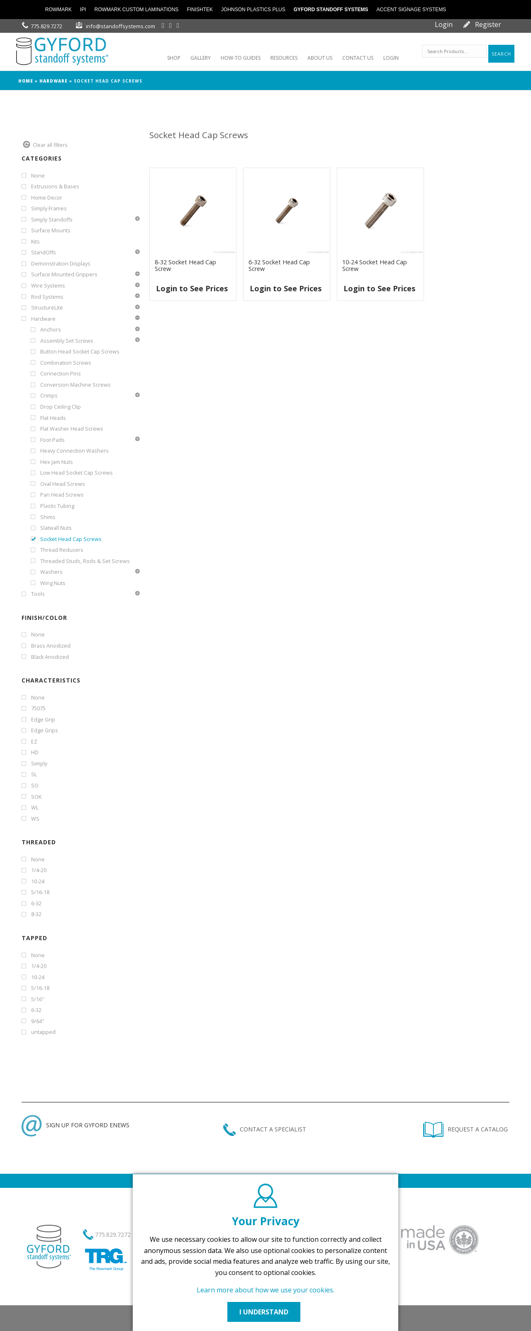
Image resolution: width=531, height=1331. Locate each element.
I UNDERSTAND (265, 1311)
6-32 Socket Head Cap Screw (279, 265)
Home (25, 81)
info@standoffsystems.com (120, 26)
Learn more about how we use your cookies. (265, 1289)
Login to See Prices (192, 288)
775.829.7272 (46, 26)
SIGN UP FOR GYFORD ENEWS (75, 1125)
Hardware (53, 81)
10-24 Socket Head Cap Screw (374, 265)
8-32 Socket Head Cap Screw (185, 265)
